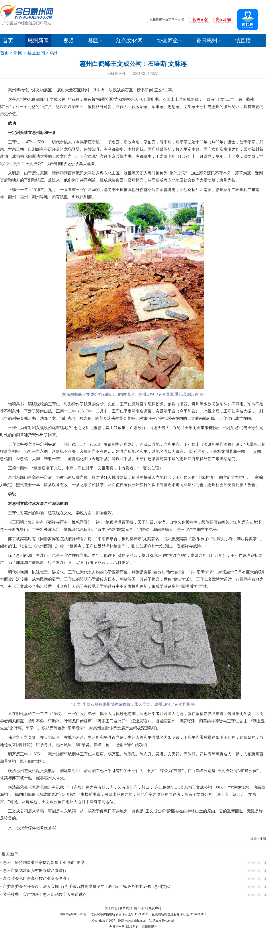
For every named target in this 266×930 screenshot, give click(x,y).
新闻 (18, 52)
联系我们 (125, 908)
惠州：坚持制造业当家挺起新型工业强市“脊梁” (44, 862)
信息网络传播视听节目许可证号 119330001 (119, 914)
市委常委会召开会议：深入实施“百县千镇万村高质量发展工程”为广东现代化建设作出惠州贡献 (86, 886)
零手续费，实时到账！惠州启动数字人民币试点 (45, 894)
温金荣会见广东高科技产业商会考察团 (37, 878)
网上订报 (140, 908)
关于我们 (111, 908)
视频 (68, 40)
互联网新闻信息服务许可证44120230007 (179, 914)
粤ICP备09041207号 (73, 914)
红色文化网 (129, 40)
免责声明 (155, 908)
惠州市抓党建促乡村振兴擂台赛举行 (35, 870)
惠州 (54, 52)
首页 (8, 40)
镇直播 (243, 40)
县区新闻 (36, 52)
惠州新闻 (38, 40)
